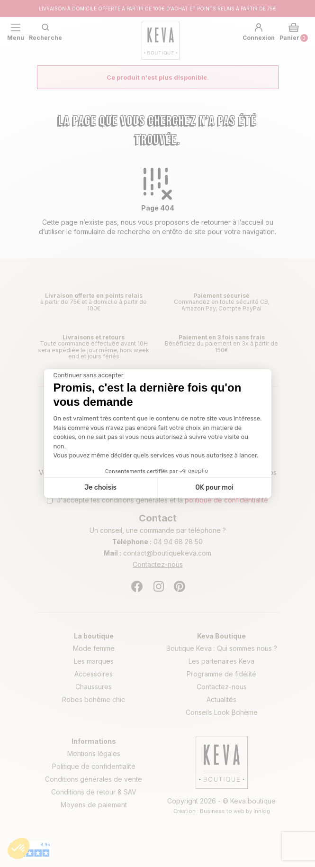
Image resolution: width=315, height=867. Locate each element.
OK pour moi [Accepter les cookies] (214, 488)
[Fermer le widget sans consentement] (88, 375)
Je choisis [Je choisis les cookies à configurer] (100, 488)
